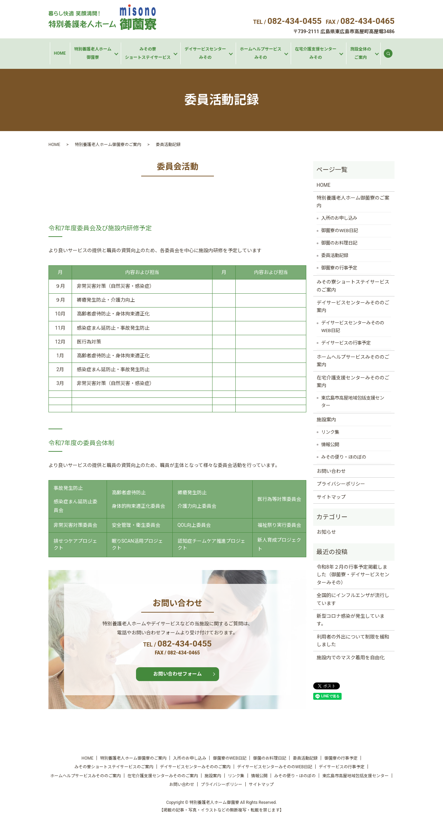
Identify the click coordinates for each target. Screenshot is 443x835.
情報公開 (330, 444)
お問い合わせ (331, 471)
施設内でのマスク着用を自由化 (351, 657)
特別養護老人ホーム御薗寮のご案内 (108, 144)
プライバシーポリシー (341, 484)
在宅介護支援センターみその (315, 53)
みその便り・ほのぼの (343, 457)
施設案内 (326, 419)
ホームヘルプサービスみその (260, 53)
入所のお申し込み (339, 218)
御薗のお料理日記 (339, 243)
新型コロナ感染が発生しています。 (351, 619)
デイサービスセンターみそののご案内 (353, 306)
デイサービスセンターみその (205, 53)
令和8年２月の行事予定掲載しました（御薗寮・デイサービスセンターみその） (353, 574)
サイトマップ (331, 497)
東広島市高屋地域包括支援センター (352, 401)
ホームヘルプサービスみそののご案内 (353, 360)
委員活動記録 (334, 255)
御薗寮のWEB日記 (339, 230)
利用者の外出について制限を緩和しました (353, 640)
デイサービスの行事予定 (346, 343)
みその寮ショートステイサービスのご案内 (353, 285)
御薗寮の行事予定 (339, 267)
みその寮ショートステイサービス (148, 53)
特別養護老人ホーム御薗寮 (92, 53)
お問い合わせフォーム (177, 674)
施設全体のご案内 (360, 53)
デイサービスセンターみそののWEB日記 (352, 326)
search (391, 55)
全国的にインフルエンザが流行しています (353, 599)
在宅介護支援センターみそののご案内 (353, 381)
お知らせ (326, 532)
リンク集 (330, 432)
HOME (60, 53)
